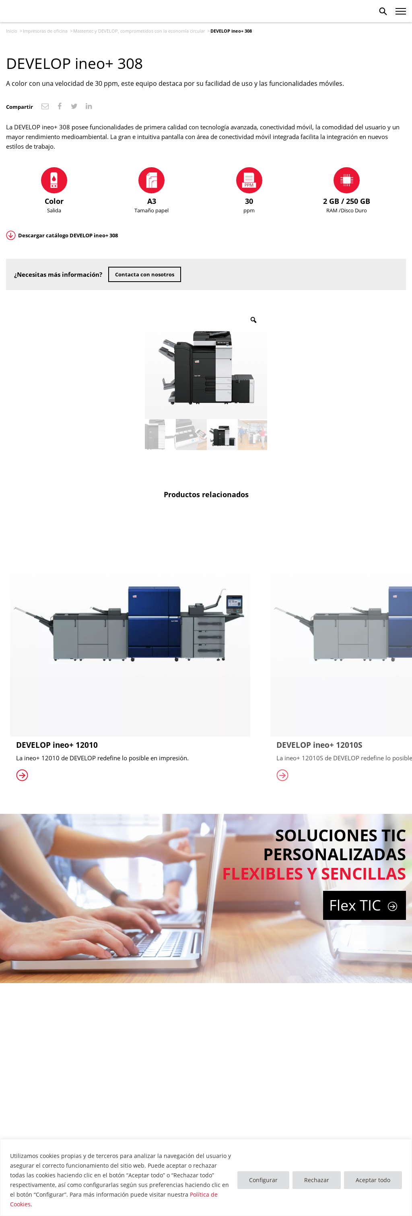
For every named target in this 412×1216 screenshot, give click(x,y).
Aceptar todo (373, 1180)
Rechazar (316, 1180)
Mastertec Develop (30, 11)
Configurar (263, 1180)
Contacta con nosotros (144, 274)
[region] (206, 1177)
